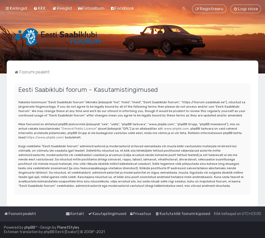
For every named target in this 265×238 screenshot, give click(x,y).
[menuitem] (39, 8)
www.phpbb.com (176, 128)
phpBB (29, 227)
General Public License (79, 128)
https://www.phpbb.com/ (45, 137)
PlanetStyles (68, 227)
